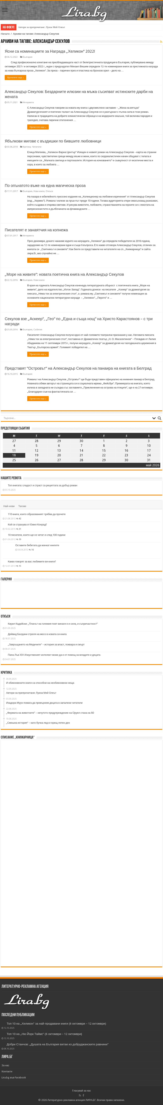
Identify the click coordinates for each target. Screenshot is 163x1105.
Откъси (49, 191)
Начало (5, 33)
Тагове (22, 506)
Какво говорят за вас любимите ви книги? (32, 561)
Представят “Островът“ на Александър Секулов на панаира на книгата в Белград (78, 368)
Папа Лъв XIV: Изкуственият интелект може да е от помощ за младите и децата (54, 654)
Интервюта (28, 102)
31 (20, 529)
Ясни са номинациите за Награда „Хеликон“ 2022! (50, 51)
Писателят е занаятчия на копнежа (36, 230)
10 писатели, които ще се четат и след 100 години (36, 534)
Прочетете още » (15, 77)
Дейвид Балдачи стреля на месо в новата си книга (37, 634)
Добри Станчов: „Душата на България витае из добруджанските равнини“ (57, 1044)
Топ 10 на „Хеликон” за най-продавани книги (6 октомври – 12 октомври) (56, 1023)
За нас (5, 1065)
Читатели (36, 147)
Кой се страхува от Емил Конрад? (27, 524)
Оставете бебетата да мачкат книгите (37, 545)
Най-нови (8, 506)
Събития (37, 329)
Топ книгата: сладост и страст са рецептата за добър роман (42, 485)
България (27, 57)
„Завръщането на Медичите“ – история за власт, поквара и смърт (46, 644)
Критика (27, 147)
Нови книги (38, 191)
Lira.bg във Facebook (14, 1077)
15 (20, 566)
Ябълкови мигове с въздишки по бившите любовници (53, 141)
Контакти (7, 1071)
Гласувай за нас (81, 1090)
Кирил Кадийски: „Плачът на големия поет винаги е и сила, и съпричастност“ (53, 623)
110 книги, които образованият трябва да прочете (37, 514)
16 (32, 549)
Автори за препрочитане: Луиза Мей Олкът (41, 27)
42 (20, 518)
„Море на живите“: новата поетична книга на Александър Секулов (64, 274)
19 (20, 539)
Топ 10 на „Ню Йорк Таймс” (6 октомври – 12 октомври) (44, 1034)
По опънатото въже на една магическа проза (45, 185)
